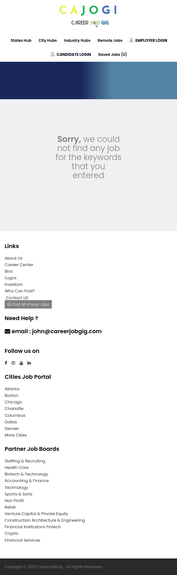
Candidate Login (71, 54)
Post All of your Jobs (28, 304)
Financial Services (22, 540)
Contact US (17, 298)
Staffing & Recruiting (25, 461)
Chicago (13, 402)
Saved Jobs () (112, 54)
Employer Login (148, 40)
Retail (10, 507)
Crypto (11, 533)
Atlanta (12, 389)
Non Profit (14, 501)
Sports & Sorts (18, 494)
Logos (11, 278)
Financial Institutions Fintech (33, 527)
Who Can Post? (20, 291)
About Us (13, 258)
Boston (11, 395)
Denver (12, 428)
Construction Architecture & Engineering (45, 520)
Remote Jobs (110, 40)
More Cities (16, 435)
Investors (13, 284)
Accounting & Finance (27, 481)
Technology (16, 487)
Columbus (15, 415)
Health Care (17, 467)
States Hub (21, 40)
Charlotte (14, 409)
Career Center (19, 265)
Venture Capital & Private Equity (36, 514)
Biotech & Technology (26, 474)
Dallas (11, 422)
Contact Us (21, 343)
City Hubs (48, 40)
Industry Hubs (77, 40)
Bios (9, 271)
